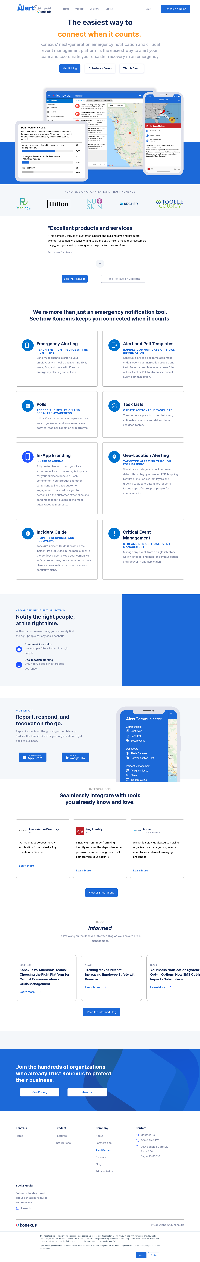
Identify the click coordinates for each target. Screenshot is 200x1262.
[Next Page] (100, 264)
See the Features (74, 278)
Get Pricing (70, 68)
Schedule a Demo (175, 8)
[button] (79, 9)
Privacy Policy (104, 1171)
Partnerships (104, 1142)
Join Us (87, 1092)
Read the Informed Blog (101, 1012)
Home (19, 1135)
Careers (101, 1157)
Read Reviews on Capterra (123, 278)
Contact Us (148, 1135)
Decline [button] (154, 1255)
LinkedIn (26, 1208)
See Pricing (39, 1092)
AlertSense (103, 1150)
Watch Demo (131, 68)
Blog (98, 1164)
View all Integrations (101, 892)
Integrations (63, 1142)
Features (61, 1135)
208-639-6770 (150, 1140)
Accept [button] (141, 1255)
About (99, 1135)
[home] (34, 8)
